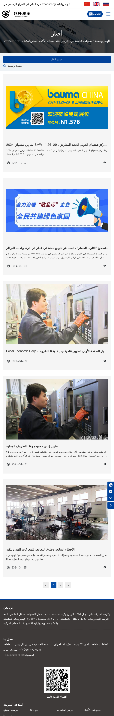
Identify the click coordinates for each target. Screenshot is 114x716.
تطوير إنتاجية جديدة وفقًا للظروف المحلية (32, 446)
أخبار (56, 34)
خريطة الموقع (11, 710)
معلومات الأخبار (92, 710)
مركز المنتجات (65, 710)
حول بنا (34, 710)
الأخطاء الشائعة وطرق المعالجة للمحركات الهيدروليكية (40, 549)
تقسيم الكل (57, 59)
